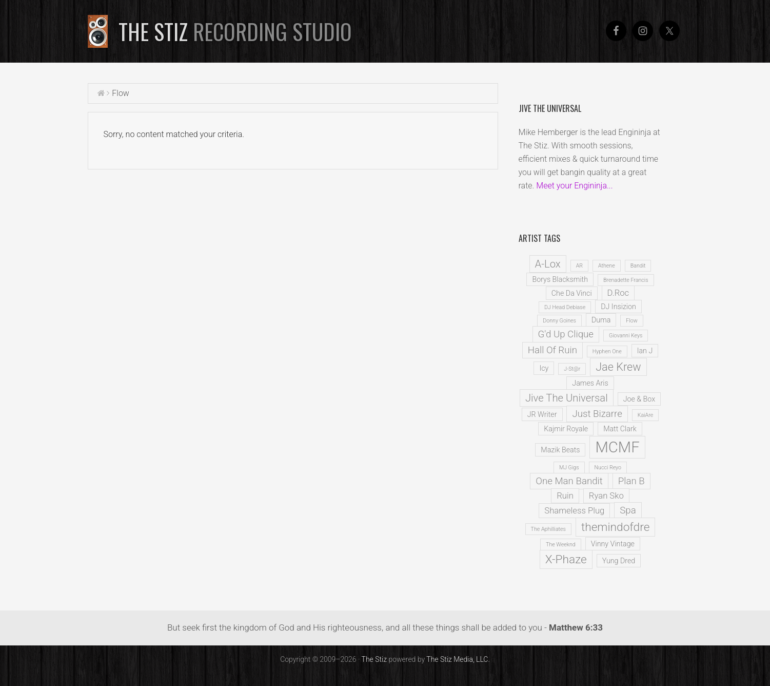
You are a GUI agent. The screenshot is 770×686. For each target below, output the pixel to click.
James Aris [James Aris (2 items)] (590, 383)
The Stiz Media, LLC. (458, 659)
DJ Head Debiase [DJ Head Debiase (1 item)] (564, 307)
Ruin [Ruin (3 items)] (565, 496)
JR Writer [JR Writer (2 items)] (542, 414)
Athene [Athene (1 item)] (606, 265)
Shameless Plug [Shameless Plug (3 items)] (574, 511)
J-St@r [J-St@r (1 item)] (572, 369)
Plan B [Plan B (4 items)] (631, 481)
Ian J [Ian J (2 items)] (645, 351)
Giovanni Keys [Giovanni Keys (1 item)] (626, 335)
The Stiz (235, 31)
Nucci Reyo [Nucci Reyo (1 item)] (608, 467)
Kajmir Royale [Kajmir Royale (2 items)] (566, 429)
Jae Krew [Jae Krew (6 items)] (618, 366)
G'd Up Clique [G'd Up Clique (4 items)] (566, 334)
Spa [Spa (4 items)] (628, 510)
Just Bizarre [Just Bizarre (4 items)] (597, 414)
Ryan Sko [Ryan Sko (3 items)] (606, 496)
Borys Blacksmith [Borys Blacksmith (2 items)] (560, 279)
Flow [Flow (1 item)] (631, 320)
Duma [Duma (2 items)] (600, 320)
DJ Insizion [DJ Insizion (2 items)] (618, 306)
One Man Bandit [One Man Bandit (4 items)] (569, 481)
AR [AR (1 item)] (579, 265)
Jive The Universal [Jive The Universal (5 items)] (566, 398)
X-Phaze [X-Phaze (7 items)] (566, 559)
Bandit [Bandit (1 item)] (638, 265)
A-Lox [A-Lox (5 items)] (548, 264)
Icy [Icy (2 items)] (543, 368)
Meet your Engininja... (574, 185)
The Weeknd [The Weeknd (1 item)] (561, 544)
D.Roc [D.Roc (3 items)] (618, 293)
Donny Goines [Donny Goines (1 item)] (559, 320)
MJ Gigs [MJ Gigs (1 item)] (569, 467)
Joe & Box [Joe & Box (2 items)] (639, 399)
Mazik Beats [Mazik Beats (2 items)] (560, 450)
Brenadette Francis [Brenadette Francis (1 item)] (625, 280)
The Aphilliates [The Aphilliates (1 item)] (548, 529)
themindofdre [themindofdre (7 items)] (615, 527)
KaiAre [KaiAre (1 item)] (645, 415)
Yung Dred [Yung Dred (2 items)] (619, 561)
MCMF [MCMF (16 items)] (617, 447)
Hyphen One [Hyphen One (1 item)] (607, 351)
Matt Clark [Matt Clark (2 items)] (620, 429)
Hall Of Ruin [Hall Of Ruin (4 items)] (552, 350)
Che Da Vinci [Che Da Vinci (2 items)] (571, 293)
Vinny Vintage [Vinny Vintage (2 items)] (613, 544)
